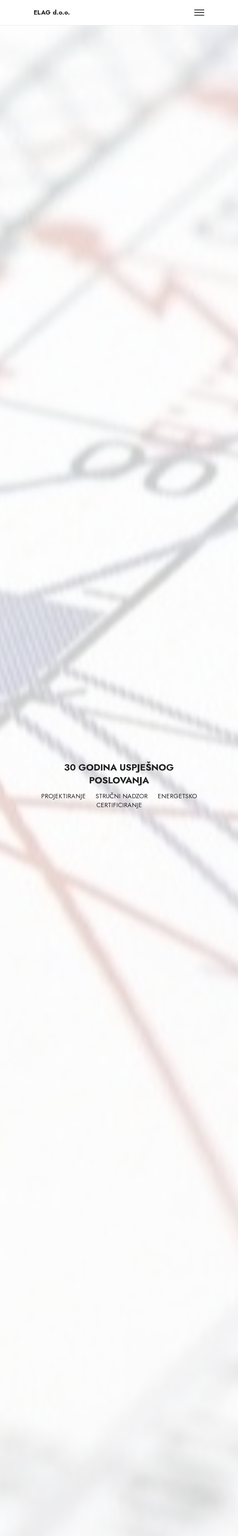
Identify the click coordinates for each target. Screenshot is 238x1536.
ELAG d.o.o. (52, 13)
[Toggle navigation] (199, 12)
